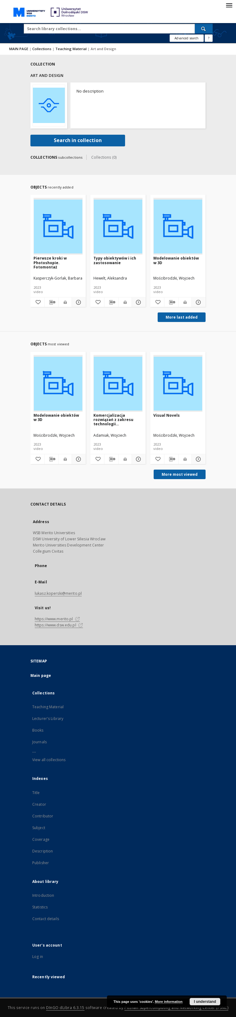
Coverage (40, 839)
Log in (37, 956)
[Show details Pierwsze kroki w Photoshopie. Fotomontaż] (78, 302)
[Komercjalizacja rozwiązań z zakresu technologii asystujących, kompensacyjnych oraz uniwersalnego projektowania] (118, 383)
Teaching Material (71, 48)
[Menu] (228, 5)
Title (36, 792)
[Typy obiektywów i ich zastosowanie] (118, 226)
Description (42, 851)
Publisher (40, 862)
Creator (39, 804)
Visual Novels (166, 415)
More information (169, 1001)
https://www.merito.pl (57, 619)
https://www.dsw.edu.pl (59, 625)
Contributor (42, 816)
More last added (182, 317)
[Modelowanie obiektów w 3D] (178, 226)
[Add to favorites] (37, 302)
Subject (38, 827)
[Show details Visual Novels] (198, 459)
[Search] (204, 29)
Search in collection (78, 140)
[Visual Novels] (178, 383)
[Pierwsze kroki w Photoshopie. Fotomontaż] (58, 226)
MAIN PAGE (18, 48)
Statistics (40, 907)
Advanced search (187, 38)
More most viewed (180, 474)
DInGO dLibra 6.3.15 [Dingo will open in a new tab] (65, 1007)
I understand (205, 1001)
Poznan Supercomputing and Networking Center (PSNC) (176, 1007)
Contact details (45, 918)
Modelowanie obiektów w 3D (176, 260)
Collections (42, 48)
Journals (39, 742)
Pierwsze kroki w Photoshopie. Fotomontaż (50, 262)
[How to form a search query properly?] (209, 38)
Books (38, 730)
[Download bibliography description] (51, 302)
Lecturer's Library (47, 718)
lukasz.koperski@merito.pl (58, 593)
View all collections (48, 759)
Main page (40, 675)
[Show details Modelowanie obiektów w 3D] (198, 302)
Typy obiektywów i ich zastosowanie (114, 260)
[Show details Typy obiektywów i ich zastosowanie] (138, 302)
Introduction (43, 895)
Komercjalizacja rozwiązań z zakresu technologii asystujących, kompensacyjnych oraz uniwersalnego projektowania (116, 420)
